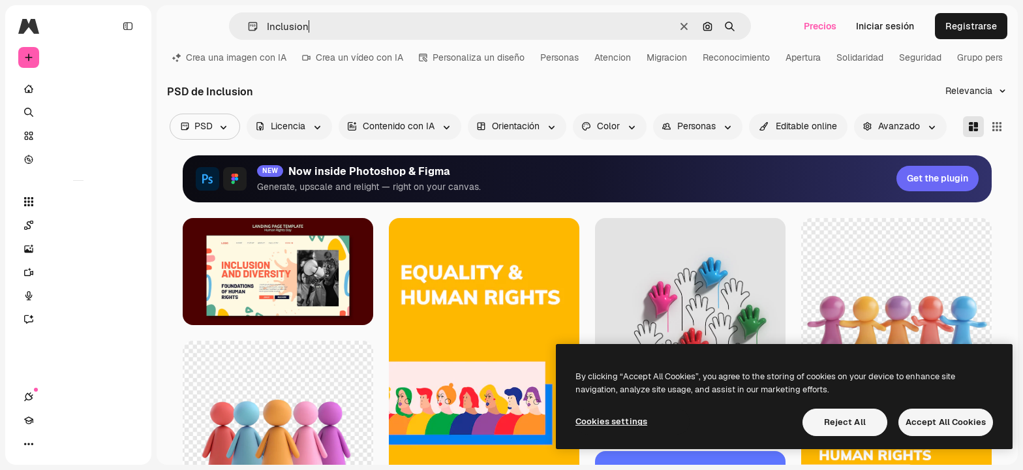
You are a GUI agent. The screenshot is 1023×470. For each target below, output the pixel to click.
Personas (559, 57)
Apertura (803, 57)
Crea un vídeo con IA (352, 57)
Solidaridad (859, 57)
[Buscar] (78, 112)
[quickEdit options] (798, 127)
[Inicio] (78, 88)
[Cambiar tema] (75, 443)
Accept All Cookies (946, 422)
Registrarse (971, 26)
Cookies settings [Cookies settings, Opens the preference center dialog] (611, 421)
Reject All (845, 422)
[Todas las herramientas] (78, 201)
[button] (248, 26)
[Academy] (52, 443)
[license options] (289, 127)
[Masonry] (973, 126)
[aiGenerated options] (400, 127)
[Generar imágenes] (78, 248)
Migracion (667, 57)
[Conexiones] (28, 443)
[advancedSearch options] (900, 127)
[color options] (610, 127)
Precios (820, 26)
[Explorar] (78, 159)
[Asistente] (78, 319)
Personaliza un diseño (472, 57)
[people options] (697, 127)
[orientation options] (517, 127)
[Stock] (78, 135)
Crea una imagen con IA (229, 57)
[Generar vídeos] (78, 272)
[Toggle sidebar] (127, 26)
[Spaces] (78, 225)
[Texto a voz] (78, 295)
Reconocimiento (736, 57)
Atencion (612, 57)
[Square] (996, 126)
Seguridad (920, 57)
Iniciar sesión (885, 26)
